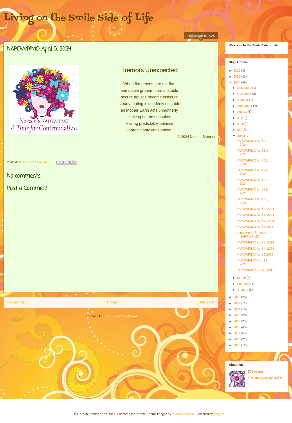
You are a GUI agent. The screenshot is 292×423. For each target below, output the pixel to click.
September (245, 105)
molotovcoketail (183, 414)
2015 (237, 345)
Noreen (257, 371)
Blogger (218, 414)
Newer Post (16, 302)
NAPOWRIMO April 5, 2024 (255, 242)
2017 (237, 333)
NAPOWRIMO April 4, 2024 (255, 248)
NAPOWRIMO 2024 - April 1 (255, 270)
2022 (237, 303)
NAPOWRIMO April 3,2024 (254, 254)
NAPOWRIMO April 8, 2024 (255, 214)
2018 (237, 327)
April (240, 136)
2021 (237, 309)
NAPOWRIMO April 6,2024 (254, 227)
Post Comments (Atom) (120, 316)
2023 (237, 297)
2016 (237, 339)
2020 (237, 315)
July (240, 118)
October (243, 100)
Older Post (206, 302)
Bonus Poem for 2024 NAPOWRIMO (251, 234)
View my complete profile (265, 377)
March (242, 278)
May (240, 129)
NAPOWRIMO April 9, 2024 (255, 209)
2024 (237, 82)
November (244, 93)
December (244, 87)
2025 (237, 76)
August (242, 111)
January (243, 289)
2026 (237, 70)
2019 (237, 321)
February (243, 283)
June (241, 123)
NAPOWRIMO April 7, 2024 (255, 221)
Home (112, 302)
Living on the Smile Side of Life (78, 18)
